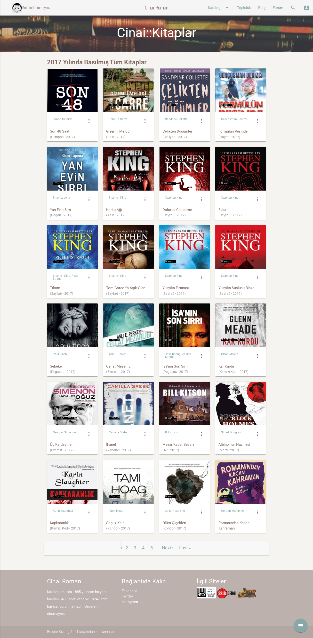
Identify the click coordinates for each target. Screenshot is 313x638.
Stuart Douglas (231, 432)
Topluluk (244, 8)
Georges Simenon (64, 432)
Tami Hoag (116, 510)
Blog (261, 8)
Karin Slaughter (63, 510)
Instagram (130, 602)
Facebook (130, 591)
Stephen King (117, 197)
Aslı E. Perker (117, 354)
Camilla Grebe (118, 432)
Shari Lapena (61, 197)
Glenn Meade (229, 354)
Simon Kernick (62, 119)
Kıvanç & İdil (68, 632)
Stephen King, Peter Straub (65, 277)
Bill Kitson (171, 432)
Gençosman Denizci (234, 119)
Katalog (219, 8)
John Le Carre (118, 119)
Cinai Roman (156, 7)
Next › (167, 547)
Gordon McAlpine (232, 510)
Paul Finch (60, 354)
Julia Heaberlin (175, 510)
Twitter (127, 596)
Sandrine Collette (176, 119)
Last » (185, 547)
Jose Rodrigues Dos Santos (178, 356)
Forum (278, 8)
